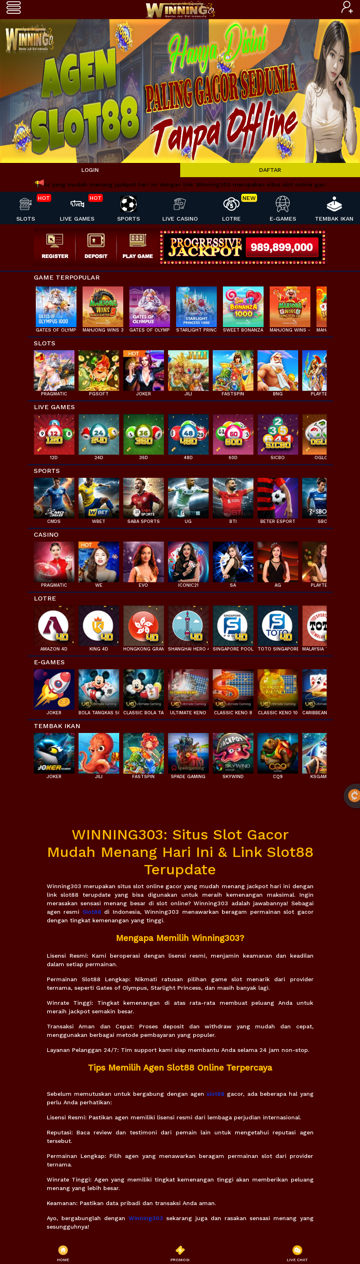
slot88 (216, 1094)
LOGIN (90, 170)
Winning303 (146, 1218)
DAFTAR (270, 170)
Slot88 (92, 911)
